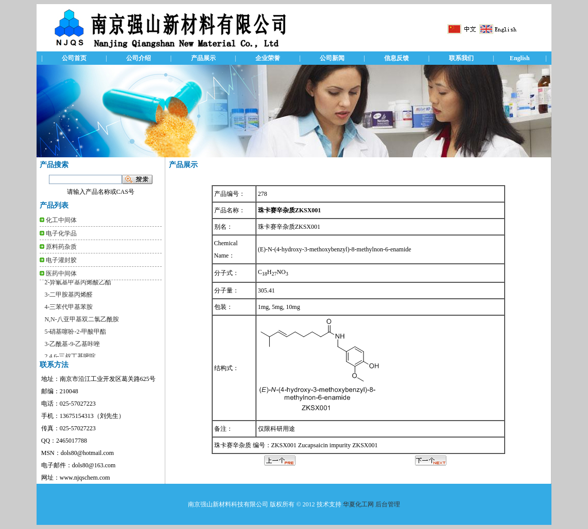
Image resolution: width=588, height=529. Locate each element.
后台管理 (387, 504)
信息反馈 (396, 58)
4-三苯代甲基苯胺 (68, 309)
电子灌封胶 (61, 260)
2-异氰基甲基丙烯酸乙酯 (77, 284)
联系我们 (461, 58)
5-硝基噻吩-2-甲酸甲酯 (75, 334)
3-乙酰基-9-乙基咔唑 (72, 346)
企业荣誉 (267, 58)
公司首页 (74, 58)
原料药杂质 (61, 246)
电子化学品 (61, 233)
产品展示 (203, 58)
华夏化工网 (358, 504)
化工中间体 (61, 220)
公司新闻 (332, 58)
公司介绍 (138, 58)
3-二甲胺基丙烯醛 (68, 297)
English (520, 58)
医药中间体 (61, 273)
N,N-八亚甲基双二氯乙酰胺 (81, 321)
